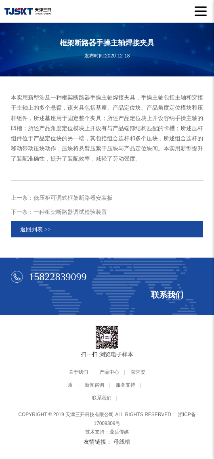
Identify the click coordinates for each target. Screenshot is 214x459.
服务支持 (125, 385)
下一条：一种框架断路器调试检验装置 (59, 212)
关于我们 (78, 372)
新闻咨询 (94, 385)
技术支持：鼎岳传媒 (107, 432)
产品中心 (109, 372)
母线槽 (121, 441)
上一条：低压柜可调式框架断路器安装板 (62, 198)
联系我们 (101, 398)
